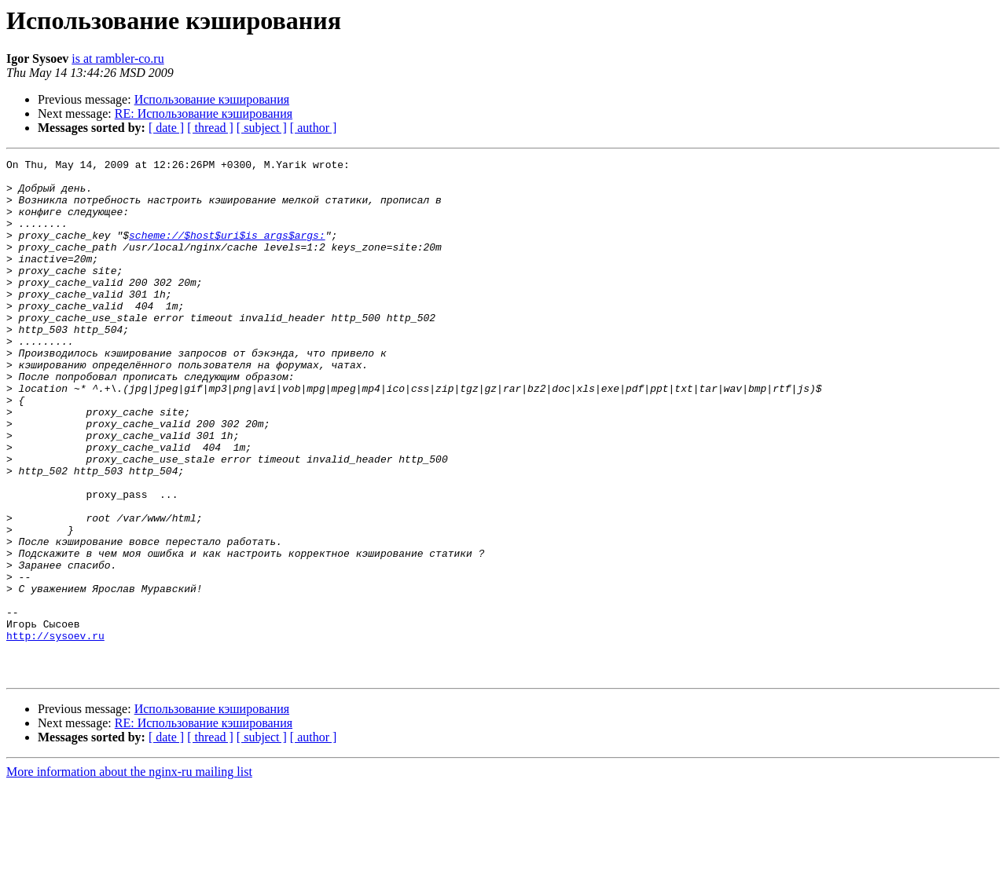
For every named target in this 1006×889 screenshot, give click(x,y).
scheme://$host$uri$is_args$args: (227, 251)
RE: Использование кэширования (203, 113)
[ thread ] (210, 127)
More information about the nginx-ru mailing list (129, 875)
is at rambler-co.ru (117, 58)
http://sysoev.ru (55, 732)
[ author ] (313, 127)
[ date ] (166, 127)
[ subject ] (262, 127)
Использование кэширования (211, 99)
